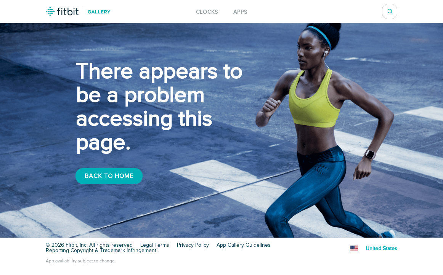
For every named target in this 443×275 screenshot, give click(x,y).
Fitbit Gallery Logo (78, 11)
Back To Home (109, 176)
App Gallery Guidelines (244, 245)
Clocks (207, 12)
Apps (240, 12)
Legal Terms (154, 245)
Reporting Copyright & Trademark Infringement (101, 250)
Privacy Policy (193, 245)
